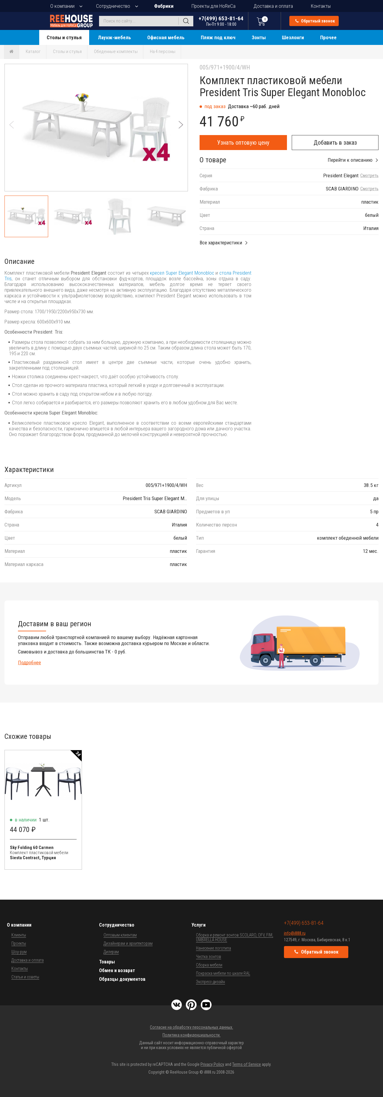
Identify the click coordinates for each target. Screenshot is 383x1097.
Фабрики (164, 6)
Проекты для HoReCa (213, 6)
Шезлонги (293, 37)
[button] (181, 124)
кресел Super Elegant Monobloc (182, 273)
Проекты (18, 943)
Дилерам (111, 951)
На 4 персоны (162, 51)
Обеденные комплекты (116, 51)
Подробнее (29, 662)
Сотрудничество (113, 6)
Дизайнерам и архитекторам (128, 943)
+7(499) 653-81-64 (221, 21)
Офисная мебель (166, 37)
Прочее (328, 37)
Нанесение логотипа (213, 948)
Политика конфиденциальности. (191, 1035)
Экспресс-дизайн (210, 981)
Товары (107, 962)
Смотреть (369, 175)
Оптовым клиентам (120, 935)
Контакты (321, 6)
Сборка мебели (209, 965)
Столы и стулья (64, 37)
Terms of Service (246, 1064)
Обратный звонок (315, 21)
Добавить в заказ (335, 142)
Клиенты (18, 935)
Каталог (33, 51)
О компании (62, 6)
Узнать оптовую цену (243, 142)
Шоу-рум (19, 951)
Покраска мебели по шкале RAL (223, 973)
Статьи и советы (25, 977)
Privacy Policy (212, 1064)
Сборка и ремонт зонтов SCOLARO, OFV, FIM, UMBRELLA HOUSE (234, 937)
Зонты (259, 37)
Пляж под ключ (218, 37)
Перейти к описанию (350, 160)
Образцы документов (122, 979)
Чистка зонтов (208, 956)
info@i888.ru (295, 933)
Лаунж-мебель (114, 37)
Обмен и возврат (117, 970)
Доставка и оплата (273, 6)
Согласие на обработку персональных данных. (191, 1027)
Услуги (199, 925)
